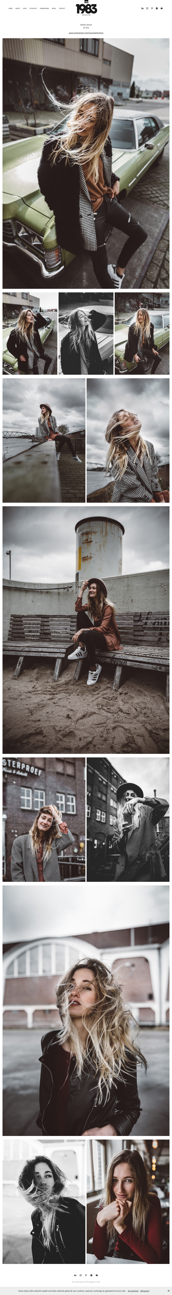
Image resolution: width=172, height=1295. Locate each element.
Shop (25, 8)
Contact (62, 8)
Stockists (33, 8)
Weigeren (144, 1290)
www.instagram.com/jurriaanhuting (86, 32)
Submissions (44, 8)
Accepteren (133, 1290)
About (17, 8)
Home (11, 8)
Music (54, 8)
